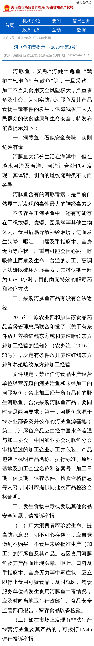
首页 (9, 25)
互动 (56, 29)
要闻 (56, 20)
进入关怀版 (83, 2)
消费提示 (45, 38)
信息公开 (81, 20)
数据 (81, 29)
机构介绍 (31, 20)
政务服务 (31, 29)
